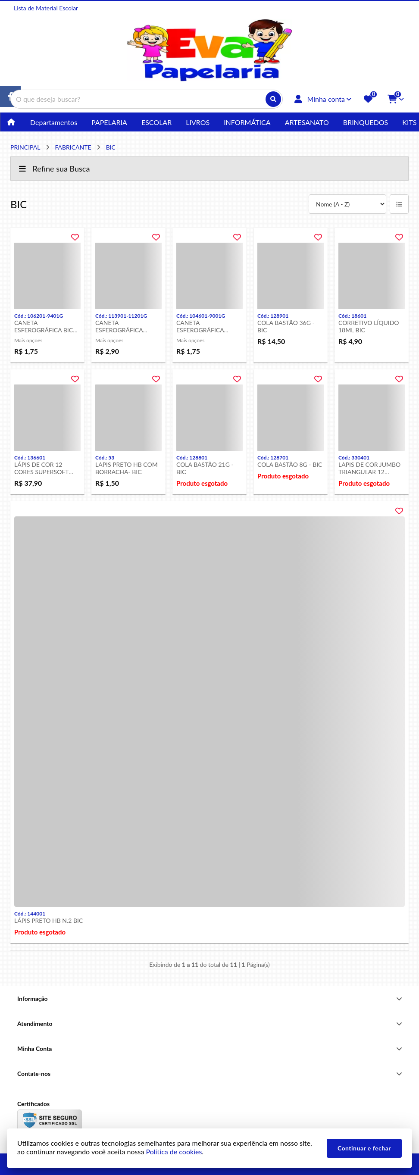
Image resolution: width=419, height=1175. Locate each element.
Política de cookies (174, 1151)
